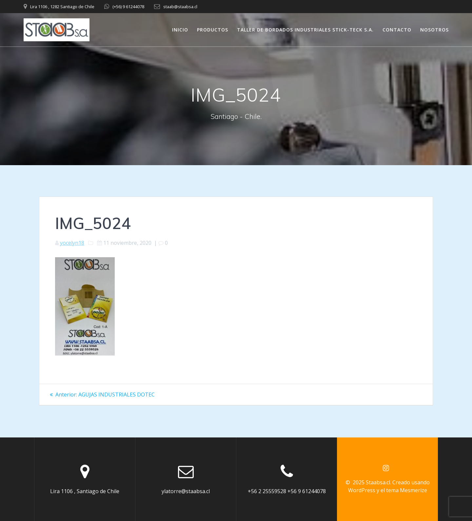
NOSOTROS (434, 30)
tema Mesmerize (406, 490)
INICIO (180, 30)
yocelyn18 (72, 242)
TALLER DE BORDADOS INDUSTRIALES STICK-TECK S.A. (305, 30)
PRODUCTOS (212, 30)
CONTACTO (397, 30)
